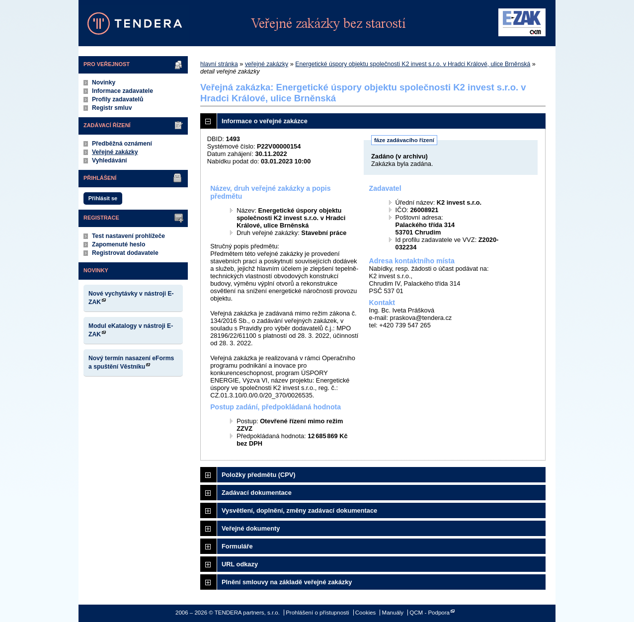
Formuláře (237, 546)
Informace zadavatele (122, 90)
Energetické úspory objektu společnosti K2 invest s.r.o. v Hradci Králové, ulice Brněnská (412, 64)
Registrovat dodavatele (125, 252)
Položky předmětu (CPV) (259, 474)
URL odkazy (240, 564)
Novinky (103, 82)
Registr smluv (112, 107)
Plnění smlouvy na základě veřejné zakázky (287, 582)
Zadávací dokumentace (257, 492)
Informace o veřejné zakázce (265, 121)
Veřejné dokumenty (251, 528)
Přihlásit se (102, 198)
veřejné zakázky (266, 64)
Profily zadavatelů (117, 99)
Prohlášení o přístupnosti (317, 613)
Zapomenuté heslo (118, 244)
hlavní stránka (219, 64)
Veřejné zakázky (115, 152)
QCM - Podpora (429, 613)
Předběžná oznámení (122, 143)
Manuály (393, 613)
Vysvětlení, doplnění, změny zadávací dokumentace (299, 510)
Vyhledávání (109, 160)
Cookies (365, 613)
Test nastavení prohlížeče (128, 236)
